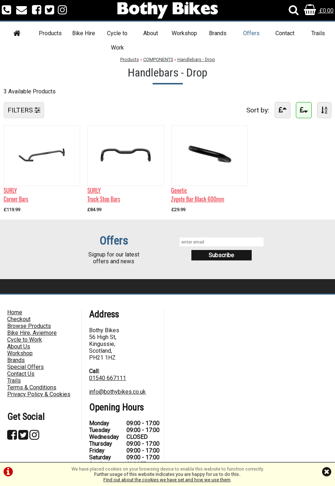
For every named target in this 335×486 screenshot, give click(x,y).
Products (50, 33)
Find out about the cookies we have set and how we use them (167, 479)
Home (14, 312)
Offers (251, 33)
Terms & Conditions (31, 387)
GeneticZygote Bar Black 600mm (197, 194)
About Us (18, 346)
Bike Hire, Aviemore (32, 332)
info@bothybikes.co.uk (117, 391)
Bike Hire (83, 33)
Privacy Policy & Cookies (38, 394)
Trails (318, 33)
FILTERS (24, 110)
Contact (284, 33)
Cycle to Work (117, 40)
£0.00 (319, 10)
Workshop (184, 33)
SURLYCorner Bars (16, 194)
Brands (218, 33)
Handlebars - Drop (196, 59)
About (150, 33)
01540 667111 (107, 378)
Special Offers (25, 367)
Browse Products (29, 326)
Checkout (19, 319)
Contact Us (20, 373)
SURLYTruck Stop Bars (103, 194)
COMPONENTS (158, 59)
